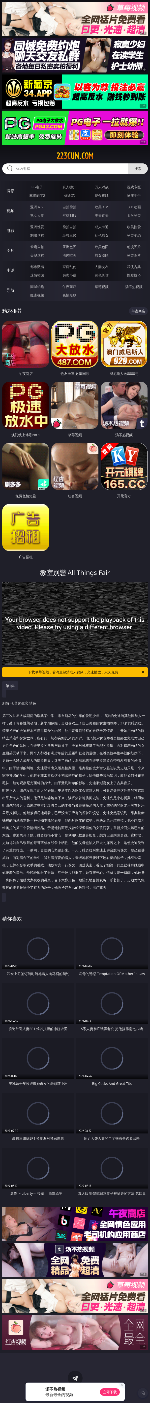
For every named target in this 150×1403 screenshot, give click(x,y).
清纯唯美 (69, 255)
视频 (10, 210)
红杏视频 (37, 295)
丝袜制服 (69, 215)
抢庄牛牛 (134, 195)
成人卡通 (102, 226)
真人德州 (69, 187)
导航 (10, 290)
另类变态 (134, 235)
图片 (10, 250)
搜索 (137, 168)
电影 (10, 230)
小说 (10, 270)
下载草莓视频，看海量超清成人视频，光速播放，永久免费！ (86, 672)
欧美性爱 (134, 226)
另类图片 (134, 255)
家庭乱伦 (69, 266)
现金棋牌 (102, 195)
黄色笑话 (102, 275)
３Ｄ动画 (134, 207)
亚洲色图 (69, 246)
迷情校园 (37, 275)
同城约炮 (37, 286)
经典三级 (69, 235)
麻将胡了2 (37, 195)
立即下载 (110, 1392)
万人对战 (102, 187)
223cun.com (75, 156)
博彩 (10, 190)
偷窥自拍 (37, 246)
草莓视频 (102, 286)
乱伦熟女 (102, 235)
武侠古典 (134, 266)
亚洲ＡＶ (37, 207)
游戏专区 (134, 187)
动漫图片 (134, 246)
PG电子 (37, 187)
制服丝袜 (37, 235)
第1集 (10, 685)
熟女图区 (102, 255)
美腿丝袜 (37, 255)
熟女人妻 (37, 215)
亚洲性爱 (37, 226)
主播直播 (102, 215)
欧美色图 (102, 246)
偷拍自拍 (69, 226)
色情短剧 (69, 295)
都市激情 (37, 266)
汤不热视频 (134, 286)
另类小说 (69, 275)
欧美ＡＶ (102, 207)
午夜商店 (69, 286)
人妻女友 (102, 266)
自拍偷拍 (69, 207)
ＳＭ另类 (134, 215)
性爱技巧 (134, 275)
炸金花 (69, 195)
